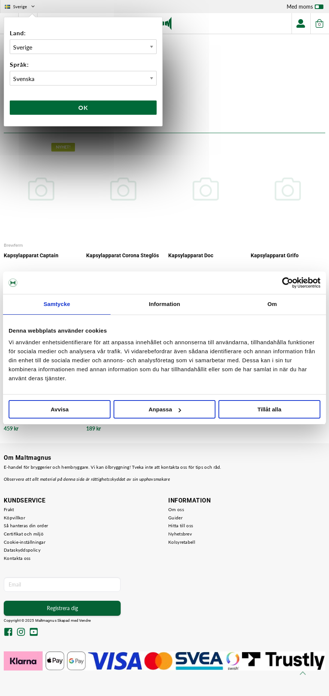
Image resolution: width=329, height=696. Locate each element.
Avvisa (60, 409)
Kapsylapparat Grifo (275, 255)
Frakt (9, 509)
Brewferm (13, 245)
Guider (175, 517)
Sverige (20, 6)
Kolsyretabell (181, 542)
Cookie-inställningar (24, 542)
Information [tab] (164, 304)
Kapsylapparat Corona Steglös (122, 255)
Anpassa (164, 409)
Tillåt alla (269, 409)
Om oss (176, 509)
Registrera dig (62, 608)
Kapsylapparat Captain (31, 255)
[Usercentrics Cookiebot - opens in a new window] (287, 282)
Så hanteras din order (26, 525)
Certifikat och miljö (23, 534)
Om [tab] (272, 304)
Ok (83, 107)
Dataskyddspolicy (22, 550)
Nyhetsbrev (180, 534)
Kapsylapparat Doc (190, 255)
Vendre (85, 620)
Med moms (305, 8)
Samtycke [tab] (56, 304)
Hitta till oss (180, 525)
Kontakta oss (17, 558)
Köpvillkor (14, 517)
